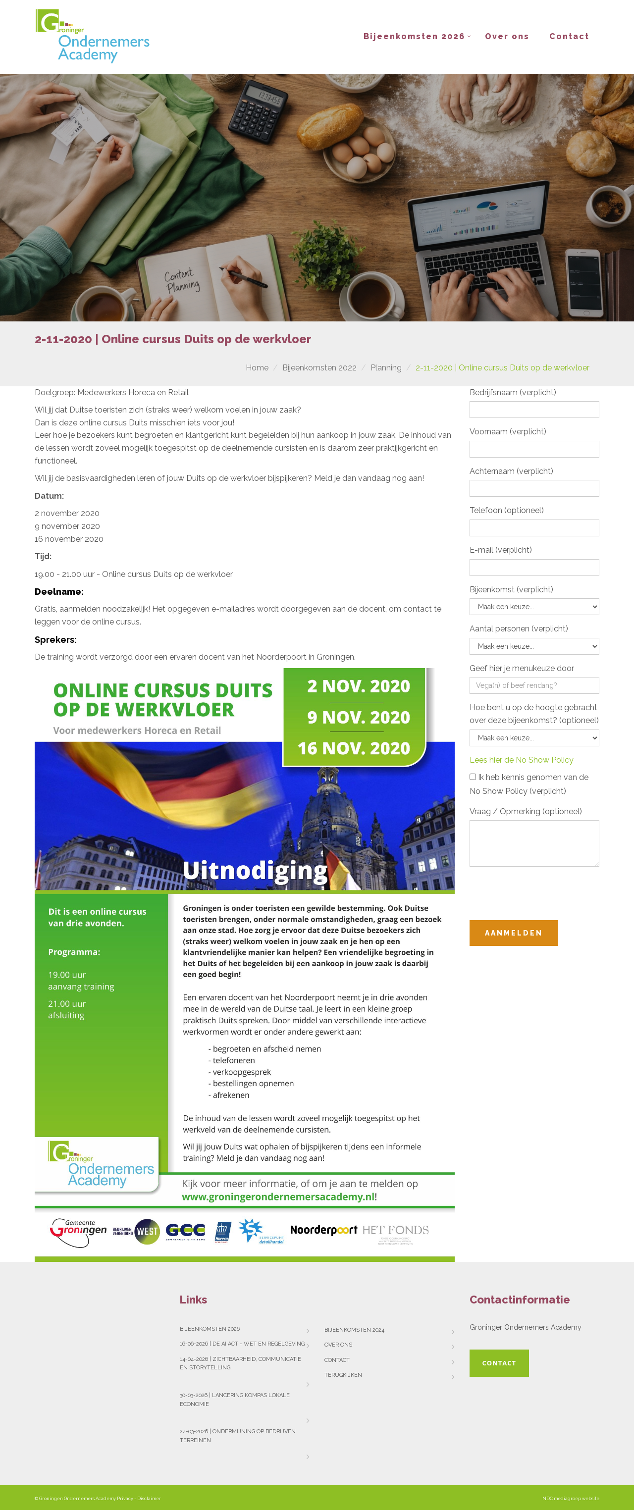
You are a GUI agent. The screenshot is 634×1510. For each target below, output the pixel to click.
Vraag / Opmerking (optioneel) (526, 811)
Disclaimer (149, 1498)
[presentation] (545, 893)
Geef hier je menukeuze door (522, 668)
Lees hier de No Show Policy (522, 760)
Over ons (507, 36)
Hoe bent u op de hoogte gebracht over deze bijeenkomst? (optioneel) (534, 714)
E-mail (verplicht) (501, 550)
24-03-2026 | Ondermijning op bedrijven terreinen (238, 1436)
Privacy (125, 1498)
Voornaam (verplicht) (508, 431)
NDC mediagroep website (570, 1498)
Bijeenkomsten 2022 (319, 367)
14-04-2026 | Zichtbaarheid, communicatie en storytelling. (240, 1363)
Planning (386, 367)
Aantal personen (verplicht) (519, 628)
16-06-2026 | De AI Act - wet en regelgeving (242, 1344)
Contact (569, 36)
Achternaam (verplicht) (511, 471)
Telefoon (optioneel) (507, 510)
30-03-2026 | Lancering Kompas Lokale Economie (235, 1399)
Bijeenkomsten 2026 (414, 36)
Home (257, 367)
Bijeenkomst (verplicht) (511, 589)
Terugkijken (343, 1375)
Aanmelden (514, 933)
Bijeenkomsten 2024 (354, 1330)
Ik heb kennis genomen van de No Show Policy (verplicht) (529, 784)
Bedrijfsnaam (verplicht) (513, 392)
